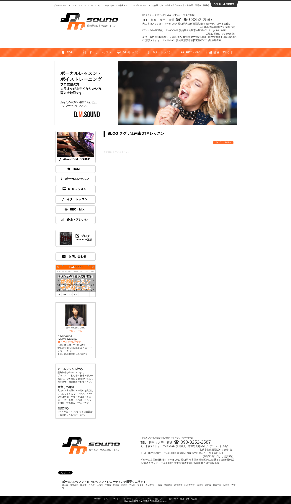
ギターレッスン (159, 52)
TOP (67, 52)
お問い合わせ (74, 256)
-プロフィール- (75, 331)
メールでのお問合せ (69, 341)
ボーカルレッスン (97, 52)
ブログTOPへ (223, 142)
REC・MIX (190, 52)
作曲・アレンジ (221, 52)
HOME (75, 169)
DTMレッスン (128, 52)
